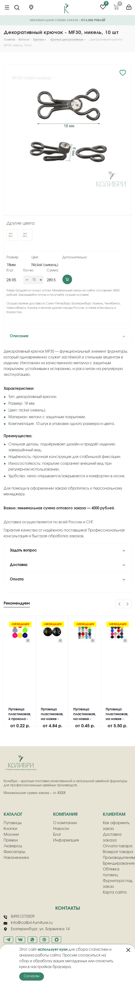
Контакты (67, 908)
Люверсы (13, 846)
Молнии (11, 834)
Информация (66, 840)
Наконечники (16, 858)
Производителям (119, 858)
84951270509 (19, 917)
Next (127, 604)
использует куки (53, 949)
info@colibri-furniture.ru (28, 923)
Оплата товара (117, 846)
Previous (120, 604)
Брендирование (119, 863)
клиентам (114, 814)
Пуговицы (13, 823)
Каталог (13, 814)
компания (65, 814)
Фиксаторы (14, 852)
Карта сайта (115, 892)
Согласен (31, 976)
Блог (57, 834)
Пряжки (11, 840)
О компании (65, 823)
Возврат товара (118, 852)
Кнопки (10, 829)
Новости (61, 829)
